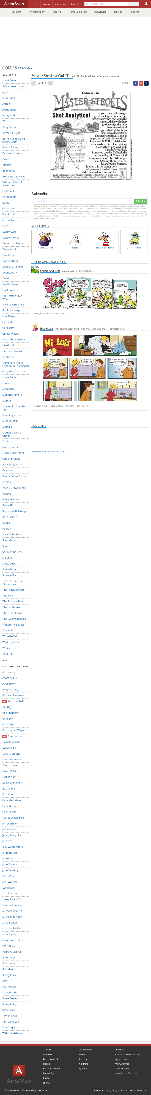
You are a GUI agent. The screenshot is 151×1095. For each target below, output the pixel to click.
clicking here (49, 218)
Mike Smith (9, 934)
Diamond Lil (9, 249)
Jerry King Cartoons (13, 371)
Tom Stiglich (9, 1027)
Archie (6, 104)
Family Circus (10, 284)
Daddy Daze (9, 232)
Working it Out (11, 642)
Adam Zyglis (9, 678)
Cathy (5, 202)
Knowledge (100, 12)
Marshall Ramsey (12, 905)
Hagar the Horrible (13, 339)
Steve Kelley (9, 1004)
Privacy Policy (111, 1090)
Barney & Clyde (11, 133)
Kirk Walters (9, 882)
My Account (121, 1059)
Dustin (6, 278)
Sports (135, 12)
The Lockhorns (11, 607)
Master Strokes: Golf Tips (14, 408)
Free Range (9, 316)
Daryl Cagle (9, 748)
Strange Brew (10, 575)
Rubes (6, 523)
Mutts (5, 441)
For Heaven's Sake (13, 304)
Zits (4, 659)
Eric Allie (7, 794)
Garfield (7, 322)
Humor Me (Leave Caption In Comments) (15, 364)
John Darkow (10, 864)
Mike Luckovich (11, 928)
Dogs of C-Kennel (12, 266)
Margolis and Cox (12, 899)
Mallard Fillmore (12, 394)
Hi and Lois (9, 357)
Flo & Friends (10, 290)
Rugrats (7, 528)
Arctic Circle (9, 109)
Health (57, 12)
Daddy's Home (10, 237)
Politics (118, 12)
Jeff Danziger (10, 823)
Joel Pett (7, 841)
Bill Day (7, 707)
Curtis (6, 226)
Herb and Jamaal (12, 351)
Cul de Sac (8, 220)
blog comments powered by (48, 451)
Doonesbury (9, 272)
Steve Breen (9, 998)
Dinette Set (9, 255)
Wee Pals (7, 630)
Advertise (98, 1090)
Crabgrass (8, 208)
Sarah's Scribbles (12, 534)
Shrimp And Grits (12, 552)
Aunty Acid (8, 115)
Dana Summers (11, 742)
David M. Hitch (10, 771)
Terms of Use (126, 1090)
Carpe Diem (9, 197)
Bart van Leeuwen (13, 695)
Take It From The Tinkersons (12, 582)
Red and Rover (10, 499)
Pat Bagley (8, 946)
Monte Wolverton (12, 940)
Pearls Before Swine (14, 476)
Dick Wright (9, 777)
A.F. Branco (8, 672)
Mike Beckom (10, 922)
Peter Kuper (9, 957)
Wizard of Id (9, 636)
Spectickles (9, 563)
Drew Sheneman (12, 782)
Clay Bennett (12, 736)
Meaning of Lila (11, 415)
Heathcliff (8, 345)
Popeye (6, 493)
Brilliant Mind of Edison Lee (12, 184)
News (82, 1054)
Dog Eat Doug (10, 261)
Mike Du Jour (10, 421)
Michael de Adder (12, 916)
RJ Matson (8, 969)
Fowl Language (11, 310)
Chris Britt (8, 724)
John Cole (8, 858)
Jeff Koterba (9, 829)
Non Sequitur (10, 447)
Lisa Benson (9, 893)
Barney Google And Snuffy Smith (13, 140)
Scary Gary (8, 540)
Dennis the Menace (13, 243)
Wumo (6, 648)
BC (4, 121)
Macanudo (8, 389)
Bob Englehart (10, 713)
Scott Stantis (9, 992)
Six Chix (7, 557)
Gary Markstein (11, 800)
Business (16, 12)
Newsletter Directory (126, 1073)
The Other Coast (12, 613)
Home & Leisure (78, 12)
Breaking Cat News (13, 176)
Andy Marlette (10, 689)
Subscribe (140, 201)
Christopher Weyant (14, 730)
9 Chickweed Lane (13, 86)
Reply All (7, 505)
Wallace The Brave (13, 624)
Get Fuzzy (8, 328)
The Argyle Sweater (14, 589)
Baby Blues (9, 127)
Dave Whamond (11, 759)
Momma (7, 426)
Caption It (8, 191)
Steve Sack (8, 1010)
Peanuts (7, 470)
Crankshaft (9, 214)
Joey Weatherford (12, 847)
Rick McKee (9, 986)
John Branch (9, 852)
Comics (83, 1059)
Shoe (5, 546)
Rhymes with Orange (14, 511)
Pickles (6, 482)
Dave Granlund (11, 753)
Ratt (4, 981)
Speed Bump (9, 569)
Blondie (6, 165)
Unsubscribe (141, 1090)
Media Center (122, 1068)
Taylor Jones (9, 1016)
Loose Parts (9, 377)
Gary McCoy (9, 806)
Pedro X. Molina (11, 951)
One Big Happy (11, 458)
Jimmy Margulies (12, 835)
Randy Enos (9, 975)
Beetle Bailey (10, 147)
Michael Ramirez (12, 911)
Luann (6, 383)
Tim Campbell (10, 1021)
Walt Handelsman (12, 1033)
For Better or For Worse (12, 297)
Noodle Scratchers (13, 453)
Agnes (6, 92)
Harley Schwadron (13, 817)
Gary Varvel (9, 812)
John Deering (10, 870)
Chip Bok (7, 718)
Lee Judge (8, 887)
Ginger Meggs (10, 333)
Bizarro (6, 159)
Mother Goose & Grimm (11, 434)
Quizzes (83, 1068)
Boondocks (8, 170)
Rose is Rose (9, 517)
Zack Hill (7, 654)
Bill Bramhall (13, 701)
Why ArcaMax (122, 1063)
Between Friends (12, 153)
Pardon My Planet (12, 464)
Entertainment (36, 12)
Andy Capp (8, 98)
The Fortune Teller (13, 601)
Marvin (6, 400)
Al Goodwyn (9, 683)
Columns (83, 1063)
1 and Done (9, 80)
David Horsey (10, 765)
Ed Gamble (8, 788)
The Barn (8, 595)
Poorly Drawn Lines (14, 488)
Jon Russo (8, 876)
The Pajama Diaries (14, 619)
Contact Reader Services (127, 1054)
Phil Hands (8, 963)
